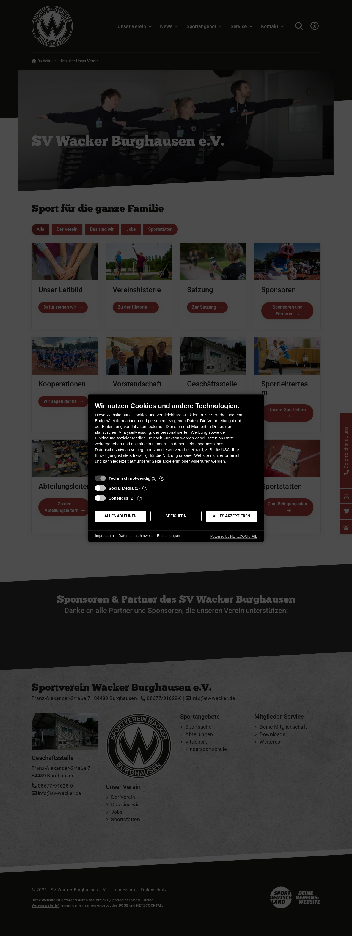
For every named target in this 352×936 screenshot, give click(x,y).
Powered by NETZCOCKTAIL (233, 536)
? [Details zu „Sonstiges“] (140, 498)
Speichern (176, 516)
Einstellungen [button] (168, 536)
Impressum (104, 536)
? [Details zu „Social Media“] (145, 488)
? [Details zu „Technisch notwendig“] (162, 478)
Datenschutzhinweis (135, 536)
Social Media (121, 488)
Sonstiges (118, 498)
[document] (176, 437)
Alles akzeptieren (231, 516)
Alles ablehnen (121, 516)
